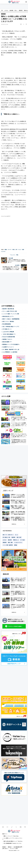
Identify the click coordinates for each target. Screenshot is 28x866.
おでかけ (6, 10)
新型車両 (20, 10)
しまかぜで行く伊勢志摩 (8, 331)
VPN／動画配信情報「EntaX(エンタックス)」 (13, 843)
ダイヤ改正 (22, 539)
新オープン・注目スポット (8, 534)
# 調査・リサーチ (7, 249)
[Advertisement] (14, 233)
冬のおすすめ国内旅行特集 (8, 336)
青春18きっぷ (16, 539)
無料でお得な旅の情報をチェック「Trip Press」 (13, 841)
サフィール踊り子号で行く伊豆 (9, 311)
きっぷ (16, 534)
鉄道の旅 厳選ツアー (7, 341)
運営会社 (10, 847)
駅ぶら (16, 10)
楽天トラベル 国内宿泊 (8, 321)
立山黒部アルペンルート (8, 347)
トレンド (3, 13)
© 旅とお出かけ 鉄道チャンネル (14, 850)
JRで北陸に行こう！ (7, 329)
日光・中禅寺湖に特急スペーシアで (10, 326)
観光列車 (10, 539)
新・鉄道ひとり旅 (6, 537)
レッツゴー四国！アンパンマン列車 (10, 313)
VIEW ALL (14, 524)
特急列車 (13, 537)
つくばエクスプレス (18, 542)
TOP (2, 10)
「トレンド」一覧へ (14, 254)
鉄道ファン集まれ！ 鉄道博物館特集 (10, 319)
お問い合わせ (5, 848)
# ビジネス (3, 251)
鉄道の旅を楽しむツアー (8, 316)
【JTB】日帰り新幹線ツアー (9, 334)
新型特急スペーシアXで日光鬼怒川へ (11, 344)
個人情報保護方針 (17, 847)
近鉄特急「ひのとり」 (7, 339)
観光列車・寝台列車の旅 (8, 308)
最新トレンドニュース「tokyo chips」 (11, 836)
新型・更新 (10, 542)
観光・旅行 (19, 537)
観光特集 (11, 10)
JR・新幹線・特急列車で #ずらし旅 (10, 349)
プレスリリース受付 (14, 848)
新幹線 (15, 545)
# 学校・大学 (14, 249)
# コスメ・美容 (21, 249)
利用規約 (4, 847)
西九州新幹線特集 (6, 324)
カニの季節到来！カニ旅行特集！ (10, 352)
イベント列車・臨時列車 (8, 545)
